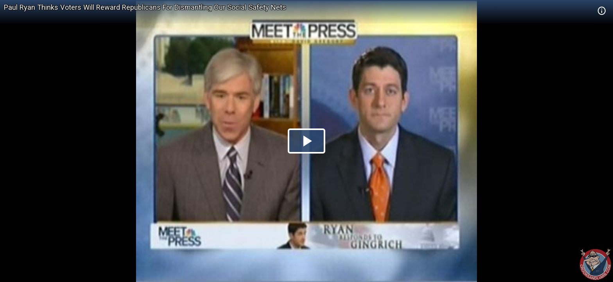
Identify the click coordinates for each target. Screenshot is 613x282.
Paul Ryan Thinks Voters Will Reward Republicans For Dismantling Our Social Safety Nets (145, 7)
